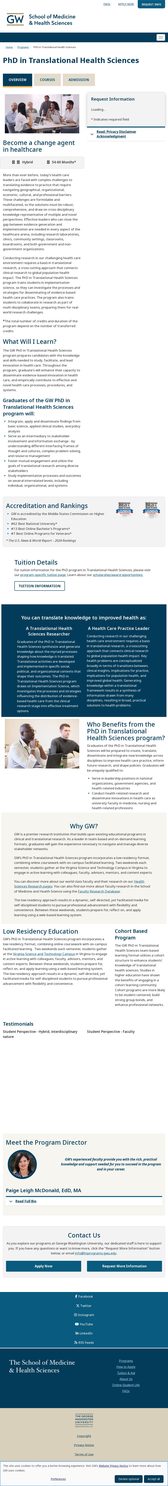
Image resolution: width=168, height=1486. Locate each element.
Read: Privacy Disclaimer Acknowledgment (112, 134)
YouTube (86, 1324)
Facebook (85, 1296)
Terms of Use (84, 1454)
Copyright (84, 1436)
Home (9, 47)
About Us (126, 1379)
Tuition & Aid (126, 1373)
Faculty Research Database (99, 891)
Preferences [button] (58, 1479)
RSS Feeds (86, 1342)
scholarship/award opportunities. (118, 575)
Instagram (86, 1315)
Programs (23, 47)
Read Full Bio (22, 1202)
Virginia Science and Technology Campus (44, 954)
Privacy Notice (84, 1445)
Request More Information (124, 1266)
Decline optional (128, 1479)
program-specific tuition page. (43, 575)
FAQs (126, 1391)
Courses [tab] (47, 80)
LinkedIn (86, 1333)
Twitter (86, 1305)
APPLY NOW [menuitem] (126, 4)
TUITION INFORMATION (40, 586)
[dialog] (84, 1473)
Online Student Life (126, 1385)
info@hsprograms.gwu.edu (95, 1253)
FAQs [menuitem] (106, 4)
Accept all (154, 1479)
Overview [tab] (17, 80)
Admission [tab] (79, 80)
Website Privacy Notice (113, 1466)
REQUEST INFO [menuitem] (151, 4)
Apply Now (44, 1266)
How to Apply (125, 1367)
